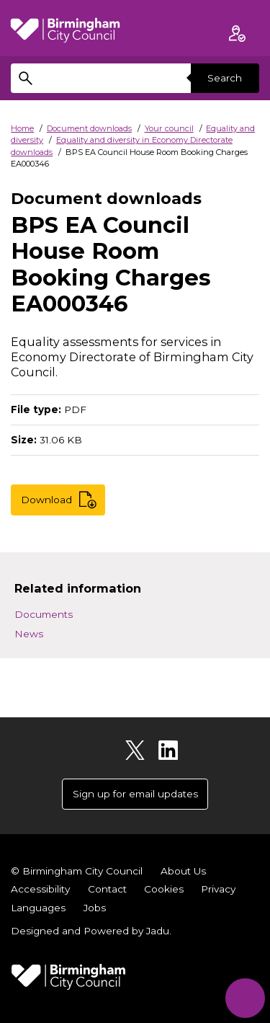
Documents (43, 614)
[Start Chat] (245, 998)
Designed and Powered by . (91, 930)
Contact (107, 889)
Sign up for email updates (135, 794)
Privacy (218, 889)
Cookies (164, 889)
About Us (183, 871)
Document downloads (89, 128)
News (28, 633)
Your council (169, 128)
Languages (38, 907)
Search (224, 78)
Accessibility (40, 889)
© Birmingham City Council (77, 871)
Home (22, 128)
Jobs (95, 907)
